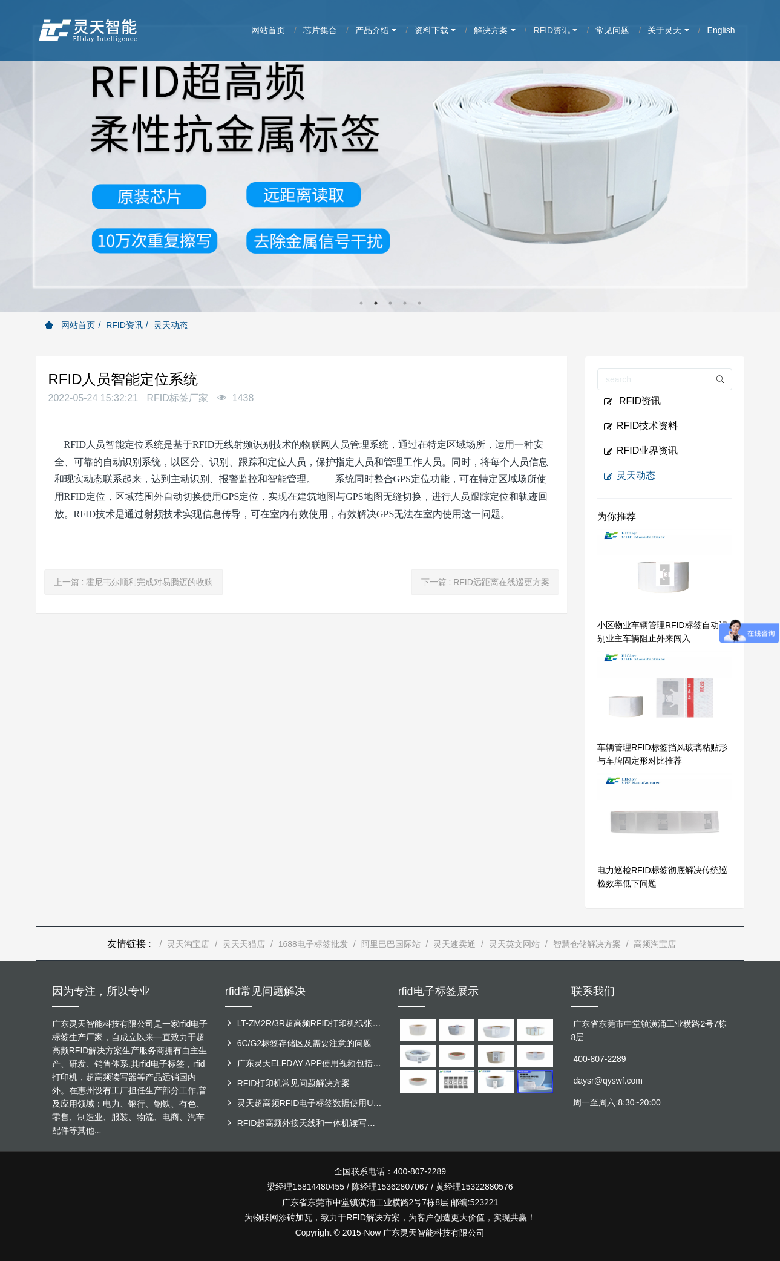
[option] (390, 156)
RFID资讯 (124, 325)
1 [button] (361, 303)
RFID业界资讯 (640, 450)
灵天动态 (171, 325)
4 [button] (405, 303)
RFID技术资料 (640, 426)
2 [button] (376, 303)
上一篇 (134, 582)
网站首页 (70, 325)
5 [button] (419, 303)
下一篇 (485, 582)
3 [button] (390, 303)
